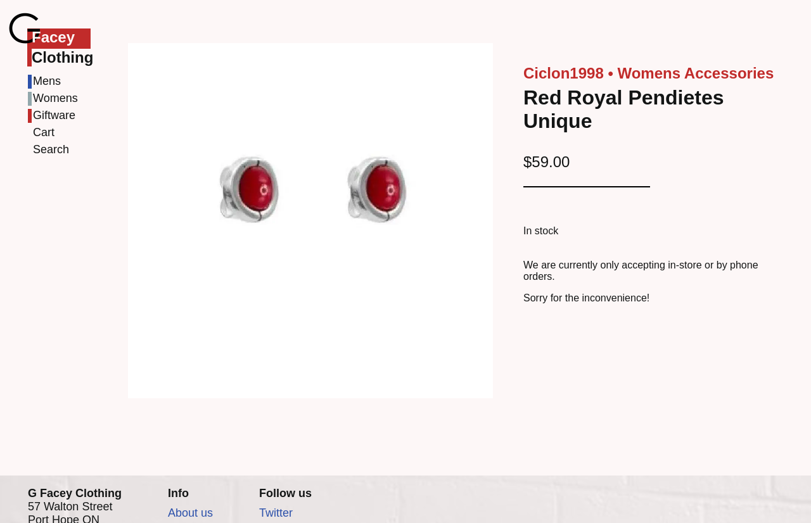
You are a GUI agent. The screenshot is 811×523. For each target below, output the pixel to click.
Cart (43, 132)
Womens (55, 98)
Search (51, 149)
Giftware (54, 115)
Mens (47, 81)
